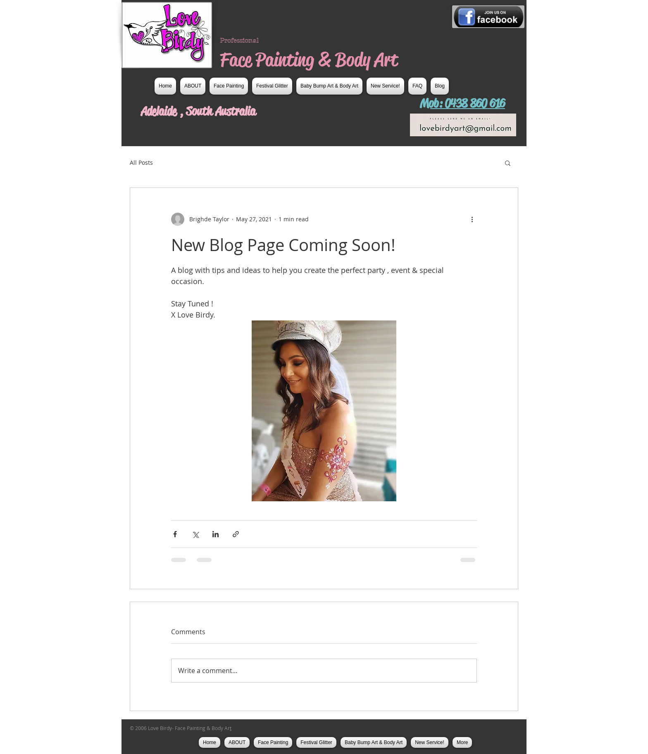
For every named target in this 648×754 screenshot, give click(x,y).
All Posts (141, 162)
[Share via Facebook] (175, 534)
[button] (508, 162)
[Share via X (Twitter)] (195, 534)
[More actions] (472, 219)
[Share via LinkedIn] (215, 534)
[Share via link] (236, 534)
